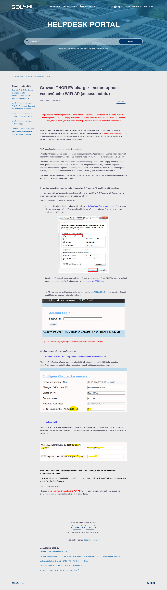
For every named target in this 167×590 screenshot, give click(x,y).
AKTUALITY (55, 6)
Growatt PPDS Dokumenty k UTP (53, 552)
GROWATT (21, 76)
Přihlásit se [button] (148, 7)
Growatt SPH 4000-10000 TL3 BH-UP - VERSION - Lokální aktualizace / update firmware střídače (80, 556)
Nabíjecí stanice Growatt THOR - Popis (22, 122)
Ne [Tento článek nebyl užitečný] (90, 527)
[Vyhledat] (71, 41)
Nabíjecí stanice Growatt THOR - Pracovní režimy (22, 114)
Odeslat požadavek (133, 7)
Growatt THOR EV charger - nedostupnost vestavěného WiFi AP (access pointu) (23, 131)
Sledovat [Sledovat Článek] (121, 101)
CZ (13, 76)
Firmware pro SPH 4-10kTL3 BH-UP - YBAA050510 (61, 566)
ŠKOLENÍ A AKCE (87, 6)
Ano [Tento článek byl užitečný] (77, 527)
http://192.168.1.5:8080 (100, 292)
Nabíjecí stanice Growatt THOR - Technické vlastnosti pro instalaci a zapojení (23, 106)
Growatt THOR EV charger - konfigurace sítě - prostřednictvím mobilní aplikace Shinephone (23, 94)
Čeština (118, 7)
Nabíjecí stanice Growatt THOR (38, 76)
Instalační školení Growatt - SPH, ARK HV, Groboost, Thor (64, 561)
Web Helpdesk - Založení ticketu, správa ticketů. (60, 570)
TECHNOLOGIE (70, 6)
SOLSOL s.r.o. (18, 583)
